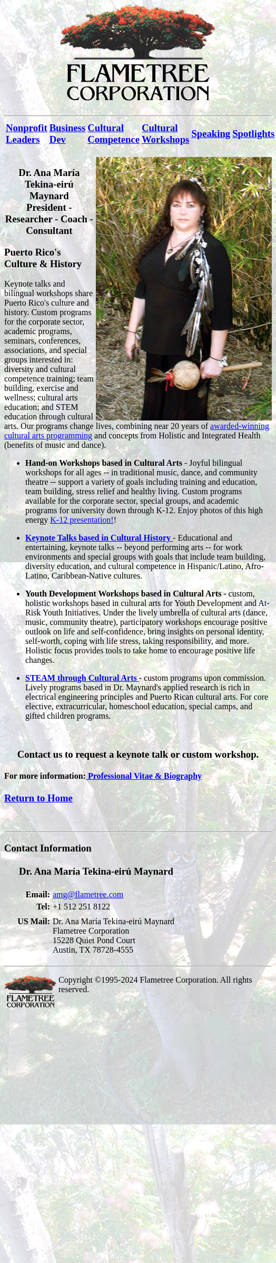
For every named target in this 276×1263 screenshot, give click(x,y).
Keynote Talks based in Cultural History (99, 537)
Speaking (210, 133)
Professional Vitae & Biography (144, 775)
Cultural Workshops (165, 133)
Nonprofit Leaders (26, 133)
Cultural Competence (113, 133)
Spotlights (253, 133)
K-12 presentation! (81, 519)
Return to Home (38, 798)
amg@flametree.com (88, 894)
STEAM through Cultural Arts (82, 677)
